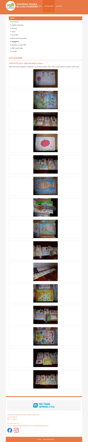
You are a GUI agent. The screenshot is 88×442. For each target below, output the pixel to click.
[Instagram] (16, 431)
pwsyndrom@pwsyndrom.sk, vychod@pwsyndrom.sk (30, 426)
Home (12, 32)
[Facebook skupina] (9, 431)
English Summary (16, 25)
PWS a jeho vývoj (16, 48)
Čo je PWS (38, 6)
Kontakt (59, 6)
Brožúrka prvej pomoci (18, 38)
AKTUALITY (14, 22)
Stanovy (13, 28)
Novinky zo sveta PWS (18, 45)
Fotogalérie (48, 6)
